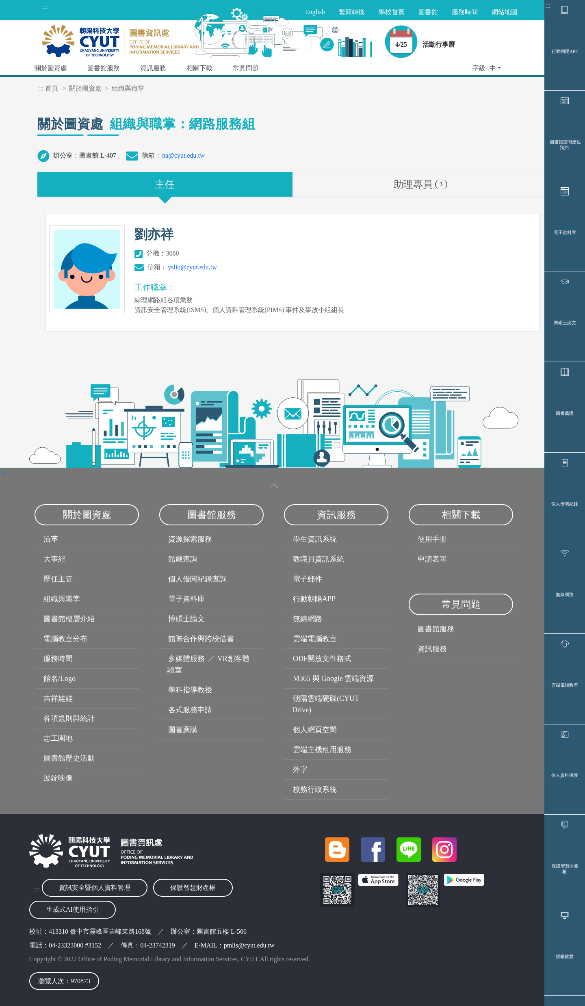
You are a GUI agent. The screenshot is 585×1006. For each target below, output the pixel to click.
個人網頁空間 (315, 730)
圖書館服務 (436, 629)
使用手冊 (432, 539)
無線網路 (565, 594)
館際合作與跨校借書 (201, 639)
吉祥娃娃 (58, 698)
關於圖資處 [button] (51, 68)
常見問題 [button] (246, 68)
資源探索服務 (190, 539)
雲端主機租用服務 (322, 750)
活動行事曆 (438, 44)
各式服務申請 (190, 710)
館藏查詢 (182, 559)
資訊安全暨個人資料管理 (94, 887)
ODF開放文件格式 (322, 659)
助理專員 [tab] (420, 184)
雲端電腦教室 (564, 685)
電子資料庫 (565, 232)
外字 (300, 769)
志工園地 (58, 738)
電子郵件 (307, 579)
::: (547, 5)
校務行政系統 (315, 789)
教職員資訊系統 (318, 559)
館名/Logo (59, 678)
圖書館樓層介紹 (69, 619)
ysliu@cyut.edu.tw (192, 267)
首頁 (51, 88)
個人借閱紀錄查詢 (197, 579)
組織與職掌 (61, 599)
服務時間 (58, 659)
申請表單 (432, 559)
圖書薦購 (565, 413)
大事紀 (54, 559)
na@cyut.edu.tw (183, 155)
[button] (486, 69)
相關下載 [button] (199, 68)
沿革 (50, 539)
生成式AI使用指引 (72, 909)
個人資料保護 (564, 775)
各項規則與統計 (69, 718)
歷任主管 (58, 579)
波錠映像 (58, 778)
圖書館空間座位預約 (565, 144)
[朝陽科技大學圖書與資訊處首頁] (120, 38)
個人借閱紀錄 (564, 503)
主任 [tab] (165, 184)
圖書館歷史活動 (69, 758)
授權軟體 (565, 956)
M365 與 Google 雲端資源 (333, 678)
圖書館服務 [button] (103, 68)
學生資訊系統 (315, 539)
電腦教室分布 (65, 639)
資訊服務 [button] (153, 68)
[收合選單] (273, 486)
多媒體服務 (186, 659)
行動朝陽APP (565, 51)
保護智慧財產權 (565, 868)
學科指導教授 (190, 690)
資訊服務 (432, 649)
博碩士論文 (565, 322)
